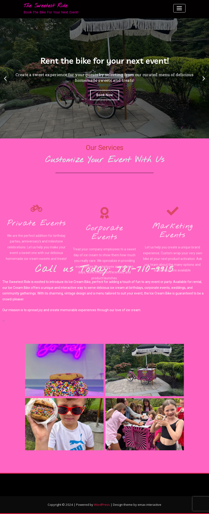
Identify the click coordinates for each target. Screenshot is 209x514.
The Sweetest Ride (45, 5)
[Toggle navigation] (179, 8)
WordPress (102, 504)
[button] (100, 135)
